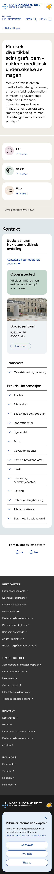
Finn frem (20, 346)
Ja (21, 552)
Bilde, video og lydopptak (29, 413)
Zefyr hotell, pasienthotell (29, 518)
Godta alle (27, 844)
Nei (36, 552)
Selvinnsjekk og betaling (28, 500)
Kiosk (17, 469)
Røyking (19, 490)
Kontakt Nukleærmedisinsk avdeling (23, 261)
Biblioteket (20, 404)
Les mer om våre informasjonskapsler (26, 835)
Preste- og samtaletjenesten (24, 479)
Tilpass (27, 862)
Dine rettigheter (23, 422)
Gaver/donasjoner (25, 450)
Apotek (18, 395)
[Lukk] (45, 818)
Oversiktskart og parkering (30, 372)
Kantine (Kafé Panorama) (28, 459)
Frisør (17, 441)
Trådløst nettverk (24, 509)
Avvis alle (27, 853)
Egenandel (20, 432)
